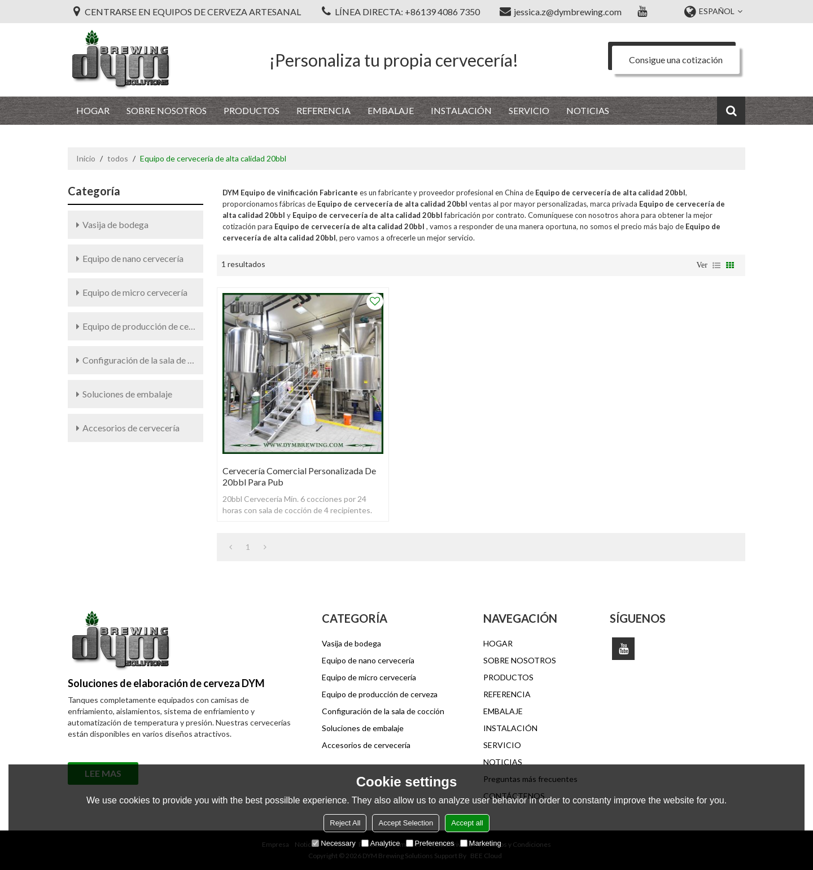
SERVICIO (529, 110)
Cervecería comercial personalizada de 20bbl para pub (299, 476)
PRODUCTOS (251, 110)
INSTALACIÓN (461, 110)
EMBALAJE (391, 110)
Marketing (480, 843)
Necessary (333, 843)
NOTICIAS (587, 110)
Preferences (430, 843)
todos (117, 158)
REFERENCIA (323, 110)
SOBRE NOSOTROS (166, 110)
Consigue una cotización (676, 59)
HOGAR (93, 110)
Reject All (345, 823)
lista (716, 265)
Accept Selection (405, 823)
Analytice (380, 843)
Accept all (467, 823)
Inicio (85, 158)
